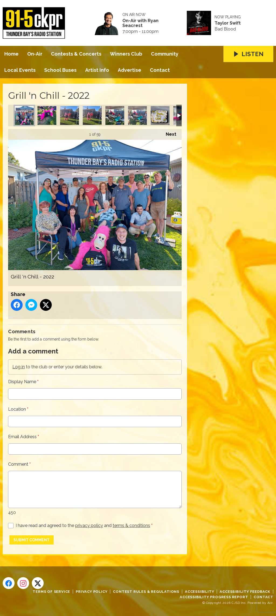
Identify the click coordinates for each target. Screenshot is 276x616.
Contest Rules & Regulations (146, 592)
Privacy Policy (91, 592)
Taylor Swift (228, 23)
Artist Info (97, 70)
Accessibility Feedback (245, 592)
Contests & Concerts (76, 54)
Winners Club (126, 54)
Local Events (20, 70)
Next (168, 133)
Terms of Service (51, 592)
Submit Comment (31, 540)
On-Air (34, 54)
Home (11, 54)
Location (18, 409)
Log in (18, 366)
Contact (160, 70)
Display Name (23, 381)
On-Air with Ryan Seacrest (140, 23)
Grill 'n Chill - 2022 (24, 115)
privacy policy (89, 525)
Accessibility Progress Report (214, 597)
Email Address (23, 436)
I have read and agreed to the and (84, 525)
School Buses (60, 70)
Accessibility (199, 592)
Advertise (129, 70)
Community (164, 54)
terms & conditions (131, 525)
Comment (19, 464)
